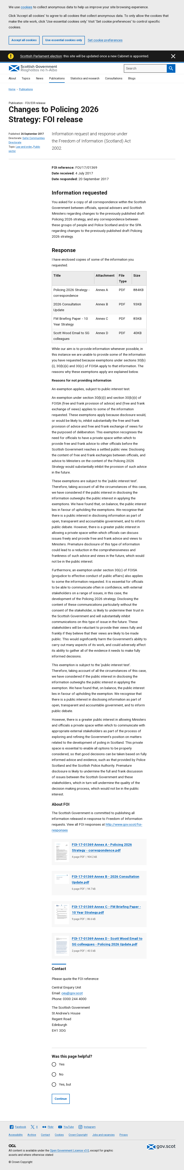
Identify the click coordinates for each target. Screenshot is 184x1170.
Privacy (123, 1134)
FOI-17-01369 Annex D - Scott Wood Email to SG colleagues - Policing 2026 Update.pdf (107, 941)
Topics (26, 78)
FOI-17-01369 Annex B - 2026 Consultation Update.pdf (105, 879)
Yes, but (65, 1084)
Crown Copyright (78, 1134)
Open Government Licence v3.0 (69, 1150)
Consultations (113, 78)
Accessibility (16, 1134)
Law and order (24, 146)
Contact (45, 1134)
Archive (31, 1134)
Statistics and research (84, 78)
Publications (57, 78)
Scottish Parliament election (41, 56)
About (12, 78)
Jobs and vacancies (103, 1134)
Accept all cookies (24, 40)
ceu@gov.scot (72, 993)
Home (12, 89)
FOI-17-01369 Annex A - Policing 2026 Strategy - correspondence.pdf (102, 847)
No (61, 1074)
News (39, 78)
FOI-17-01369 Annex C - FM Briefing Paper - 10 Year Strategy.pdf (106, 910)
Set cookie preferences (105, 40)
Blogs (131, 78)
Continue (61, 1098)
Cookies (59, 1134)
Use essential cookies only (63, 40)
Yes (62, 1064)
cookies (26, 7)
